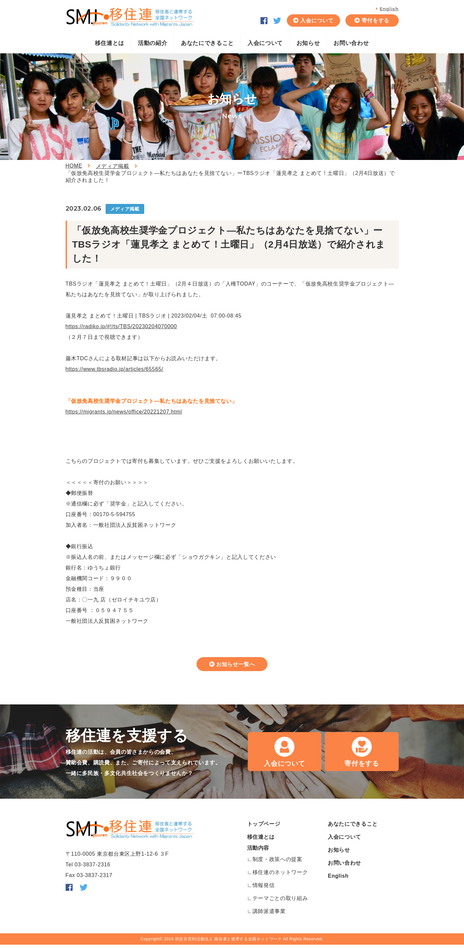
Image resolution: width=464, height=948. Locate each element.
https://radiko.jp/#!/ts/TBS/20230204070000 (121, 326)
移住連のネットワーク (280, 875)
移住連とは (109, 43)
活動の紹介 (152, 43)
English (389, 8)
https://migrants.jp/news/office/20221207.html (124, 412)
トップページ (263, 827)
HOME (74, 166)
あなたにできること (207, 43)
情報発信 (263, 888)
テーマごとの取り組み (280, 901)
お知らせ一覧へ (235, 665)
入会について (316, 20)
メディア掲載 (112, 166)
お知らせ (308, 43)
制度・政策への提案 (277, 862)
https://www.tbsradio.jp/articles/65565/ (115, 369)
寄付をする (375, 20)
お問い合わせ (351, 43)
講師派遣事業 (269, 914)
